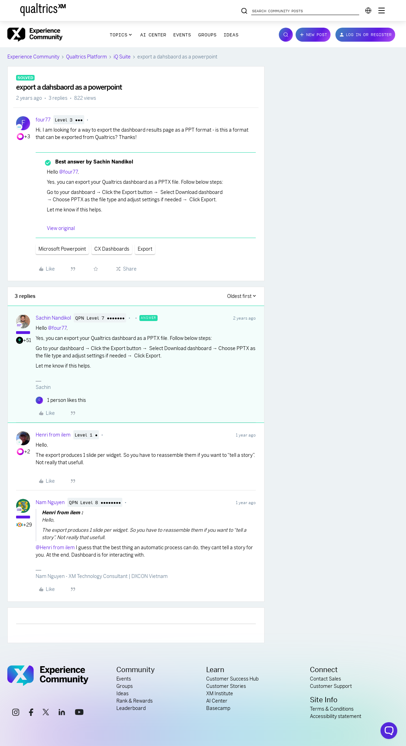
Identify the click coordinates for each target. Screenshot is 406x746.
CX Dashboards (111, 249)
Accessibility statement (335, 716)
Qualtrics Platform (86, 57)
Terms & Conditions (332, 709)
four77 (43, 120)
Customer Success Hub (232, 679)
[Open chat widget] (388, 730)
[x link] (46, 713)
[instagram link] (15, 713)
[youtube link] (79, 713)
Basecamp (218, 708)
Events (182, 35)
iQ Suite (122, 57)
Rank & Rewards (134, 701)
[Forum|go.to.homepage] (35, 35)
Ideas (231, 35)
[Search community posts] (244, 11)
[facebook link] (31, 713)
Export (145, 249)
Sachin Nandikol (53, 318)
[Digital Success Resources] (381, 10)
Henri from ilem (53, 435)
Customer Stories (226, 686)
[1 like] (61, 400)
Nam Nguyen (50, 502)
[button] (313, 35)
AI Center (153, 35)
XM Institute (219, 693)
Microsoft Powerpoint (62, 249)
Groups (207, 35)
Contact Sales (325, 679)
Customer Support (331, 686)
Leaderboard (131, 708)
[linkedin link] (62, 713)
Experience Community (33, 57)
